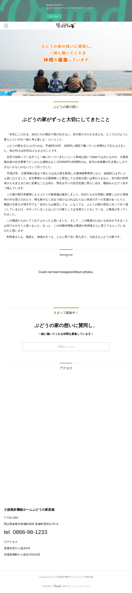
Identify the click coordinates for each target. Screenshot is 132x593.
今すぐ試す (54, 16)
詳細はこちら (66, 346)
